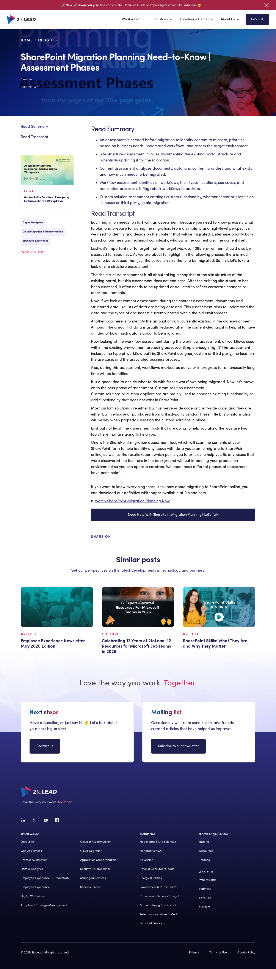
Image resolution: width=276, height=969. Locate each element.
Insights (47, 40)
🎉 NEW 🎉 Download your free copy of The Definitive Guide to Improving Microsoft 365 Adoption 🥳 (131, 5)
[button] (133, 19)
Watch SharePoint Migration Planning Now (132, 501)
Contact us (44, 746)
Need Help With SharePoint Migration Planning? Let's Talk (173, 525)
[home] (21, 19)
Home (27, 40)
